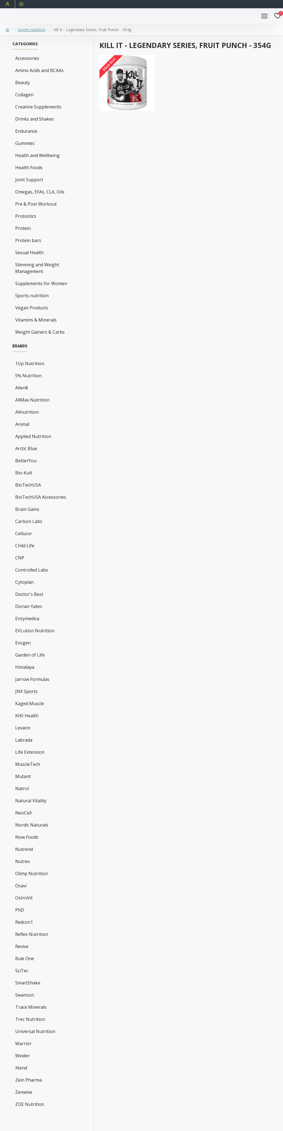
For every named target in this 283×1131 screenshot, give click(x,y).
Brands (19, 346)
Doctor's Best (29, 594)
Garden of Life (30, 655)
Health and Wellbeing (37, 155)
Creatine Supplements (38, 107)
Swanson (24, 995)
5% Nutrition (28, 376)
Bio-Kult (23, 473)
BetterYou (25, 461)
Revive (21, 946)
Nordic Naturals (31, 825)
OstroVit (24, 898)
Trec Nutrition (30, 1019)
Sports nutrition (31, 29)
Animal (22, 424)
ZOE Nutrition (29, 1104)
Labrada (23, 740)
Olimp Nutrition (31, 873)
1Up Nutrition (29, 363)
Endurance (26, 131)
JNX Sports (26, 691)
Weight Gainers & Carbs (40, 332)
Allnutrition (27, 412)
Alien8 (21, 388)
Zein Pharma (28, 1080)
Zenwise (23, 1092)
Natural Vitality (30, 801)
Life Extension (29, 752)
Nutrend (24, 849)
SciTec (21, 971)
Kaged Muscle (29, 703)
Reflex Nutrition (31, 934)
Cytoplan (24, 582)
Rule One (24, 958)
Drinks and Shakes (34, 119)
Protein (23, 228)
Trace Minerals (30, 1007)
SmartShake (27, 983)
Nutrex (22, 861)
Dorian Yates (28, 606)
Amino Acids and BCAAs (39, 70)
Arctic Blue (26, 448)
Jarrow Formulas (32, 679)
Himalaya (24, 667)
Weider (22, 1056)
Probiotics (25, 216)
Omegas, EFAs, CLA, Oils (39, 192)
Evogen (23, 643)
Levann (22, 728)
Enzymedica (27, 618)
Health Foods (29, 167)
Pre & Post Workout (36, 204)
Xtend (21, 1068)
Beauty (22, 82)
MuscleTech (27, 764)
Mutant (23, 776)
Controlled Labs (31, 570)
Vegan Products (31, 308)
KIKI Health (26, 716)
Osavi (21, 886)
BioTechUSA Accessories (40, 497)
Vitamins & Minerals (36, 320)
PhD (19, 910)
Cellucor (23, 533)
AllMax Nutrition (32, 400)
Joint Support (29, 180)
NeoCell (23, 813)
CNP (19, 558)
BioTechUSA (28, 485)
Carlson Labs (28, 521)
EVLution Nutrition (34, 631)
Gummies (25, 143)
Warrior (23, 1043)
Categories (25, 43)
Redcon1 (24, 922)
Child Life (24, 546)
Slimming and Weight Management (37, 268)
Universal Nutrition (35, 1031)
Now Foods (26, 837)
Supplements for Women (41, 283)
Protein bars (28, 240)
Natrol (22, 788)
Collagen (24, 95)
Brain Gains (27, 509)
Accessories (27, 58)
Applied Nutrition (33, 436)
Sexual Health (29, 252)
